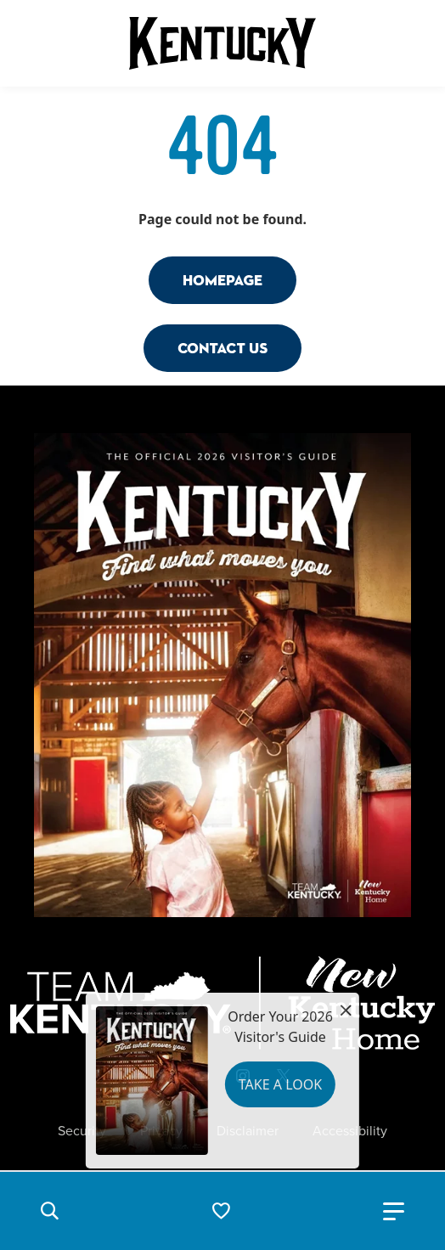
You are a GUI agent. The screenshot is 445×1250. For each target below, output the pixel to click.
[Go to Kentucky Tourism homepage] (222, 43)
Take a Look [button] (280, 1084)
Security (82, 1131)
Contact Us (222, 348)
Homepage (222, 280)
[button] (49, 1210)
